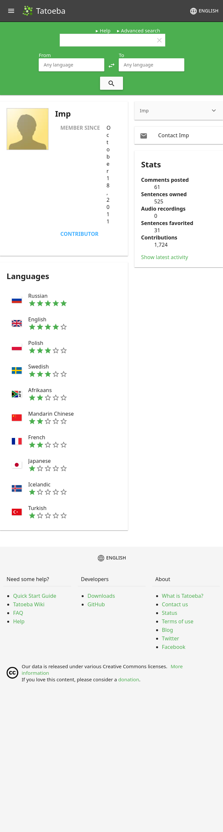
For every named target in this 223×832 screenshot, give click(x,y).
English (204, 11)
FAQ (18, 612)
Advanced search (140, 30)
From (45, 55)
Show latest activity (164, 257)
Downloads (101, 595)
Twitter (170, 638)
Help (105, 30)
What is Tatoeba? (182, 595)
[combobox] (71, 64)
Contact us (175, 604)
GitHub (96, 604)
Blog (167, 629)
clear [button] (159, 40)
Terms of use (177, 621)
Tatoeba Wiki (29, 604)
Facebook (174, 647)
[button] (111, 64)
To (121, 55)
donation (128, 679)
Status (169, 612)
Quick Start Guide (34, 595)
